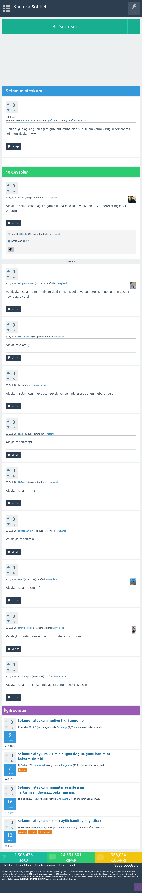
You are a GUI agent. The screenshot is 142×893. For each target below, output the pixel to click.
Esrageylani (69, 827)
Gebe (62, 865)
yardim (22, 832)
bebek (22, 770)
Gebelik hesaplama (45, 865)
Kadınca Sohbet (30, 6)
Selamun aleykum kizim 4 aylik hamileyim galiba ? (59, 821)
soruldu (83, 120)
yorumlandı (55, 234)
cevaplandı (52, 197)
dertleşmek (45, 832)
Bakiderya (62, 727)
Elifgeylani (66, 765)
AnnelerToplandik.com (126, 865)
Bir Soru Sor (64, 26)
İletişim (8, 865)
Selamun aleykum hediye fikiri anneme (51, 720)
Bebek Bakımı (23, 865)
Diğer (38, 727)
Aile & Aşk (26, 120)
